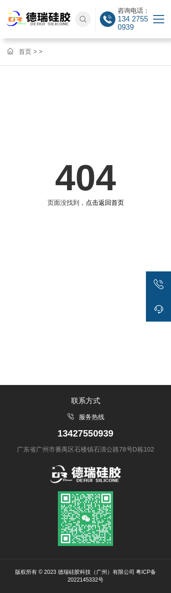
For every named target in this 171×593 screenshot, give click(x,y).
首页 (25, 51)
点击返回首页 (105, 202)
